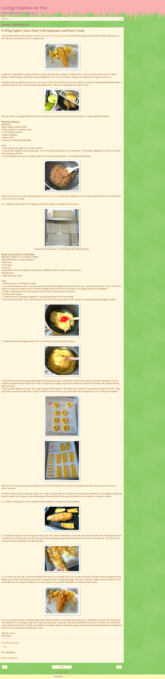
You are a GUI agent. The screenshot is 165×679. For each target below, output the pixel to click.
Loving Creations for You (24, 7)
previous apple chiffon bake (46, 82)
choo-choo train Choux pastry (52, 36)
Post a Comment (9, 658)
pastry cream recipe (53, 196)
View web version (62, 672)
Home (62, 667)
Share (5, 647)
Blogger (66, 676)
